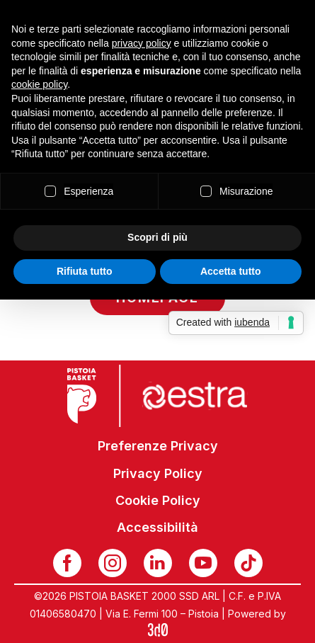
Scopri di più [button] (157, 237)
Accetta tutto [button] (230, 271)
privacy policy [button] (141, 43)
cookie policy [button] (39, 84)
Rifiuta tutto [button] (85, 271)
